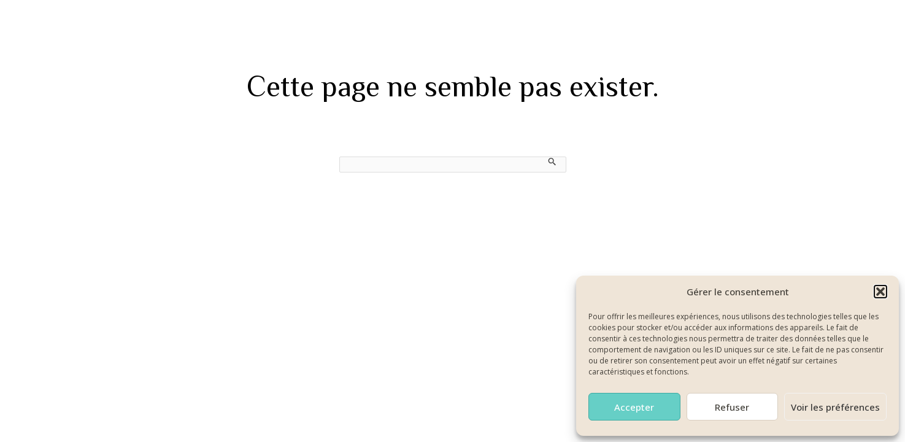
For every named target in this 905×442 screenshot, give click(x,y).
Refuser (732, 407)
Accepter (634, 407)
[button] (880, 291)
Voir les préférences (835, 407)
